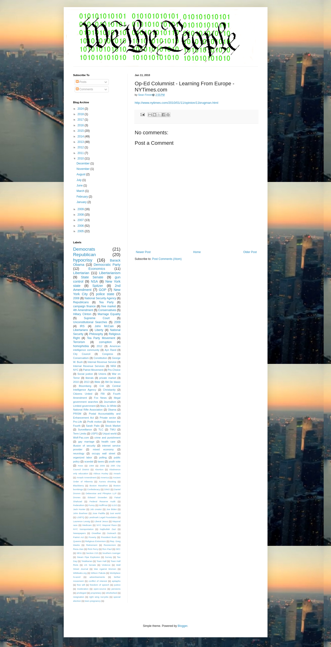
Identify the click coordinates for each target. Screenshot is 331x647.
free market (108, 306)
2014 (81, 136)
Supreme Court (97, 318)
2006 (81, 225)
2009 (81, 209)
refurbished (111, 593)
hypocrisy (82, 260)
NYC (76, 369)
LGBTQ (80, 517)
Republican (84, 254)
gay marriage (86, 441)
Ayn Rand (110, 349)
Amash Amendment (86, 477)
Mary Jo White (108, 405)
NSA (94, 281)
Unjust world (110, 433)
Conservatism (81, 358)
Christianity (109, 389)
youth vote (114, 461)
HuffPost (103, 505)
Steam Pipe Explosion (88, 557)
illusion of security (84, 445)
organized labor (82, 457)
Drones (77, 497)
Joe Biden (111, 509)
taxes (101, 461)
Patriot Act (78, 537)
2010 (81, 158)
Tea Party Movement (101, 338)
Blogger (182, 626)
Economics (96, 269)
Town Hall (101, 561)
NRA (113, 366)
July (79, 180)
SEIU (79, 553)
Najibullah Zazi (108, 529)
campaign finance (84, 306)
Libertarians (80, 330)
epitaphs (116, 581)
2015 (81, 130)
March (81, 191)
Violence (106, 565)
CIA (102, 386)
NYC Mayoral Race (106, 525)
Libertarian (81, 273)
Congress (107, 354)
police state (105, 294)
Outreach (111, 533)
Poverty (92, 537)
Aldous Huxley (100, 473)
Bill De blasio (112, 381)
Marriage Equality (109, 314)
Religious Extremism (95, 541)
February (83, 196)
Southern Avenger (111, 553)
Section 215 (92, 553)
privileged (81, 593)
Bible (97, 381)
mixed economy (103, 449)
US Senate (90, 565)
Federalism (78, 505)
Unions (102, 373)
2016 (81, 125)
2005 (81, 231)
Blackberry (78, 485)
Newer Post (143, 252)
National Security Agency (100, 298)
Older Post (250, 252)
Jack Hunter (79, 509)
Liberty (99, 330)
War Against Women (105, 569)
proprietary (96, 593)
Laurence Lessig (81, 521)
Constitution (100, 358)
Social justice (85, 373)
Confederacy (93, 489)
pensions (115, 589)
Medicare (86, 525)
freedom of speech (99, 585)
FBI (103, 393)
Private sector (108, 417)
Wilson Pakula (98, 573)
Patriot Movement (93, 369)
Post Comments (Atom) (167, 259)
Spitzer (97, 286)
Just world (115, 513)
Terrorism (79, 342)
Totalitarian (86, 561)
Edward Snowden (97, 497)
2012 (81, 147)
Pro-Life (77, 421)
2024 (81, 108)
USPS (94, 433)
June (80, 185)
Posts (81, 82)
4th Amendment (83, 310)
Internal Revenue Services (89, 366)
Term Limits (79, 433)
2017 (81, 119)
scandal (88, 461)
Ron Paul (107, 549)
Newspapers (79, 533)
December (84, 163)
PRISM (77, 413)
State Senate (92, 277)
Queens (77, 541)
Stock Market (113, 425)
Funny (91, 505)
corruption (105, 342)
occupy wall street (103, 453)
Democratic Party (107, 265)
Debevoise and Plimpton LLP (101, 493)
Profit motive (94, 421)
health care (108, 441)
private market (107, 377)
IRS (82, 326)
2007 (81, 220)
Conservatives (107, 310)
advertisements (97, 577)
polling (103, 457)
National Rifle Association (88, 409)
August (81, 174)
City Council (82, 354)
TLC (100, 429)
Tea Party (106, 302)
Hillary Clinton (82, 314)
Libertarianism (109, 273)
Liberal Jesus (101, 521)
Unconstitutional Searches (90, 322)
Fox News (100, 397)
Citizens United (82, 393)
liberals (90, 377)
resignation (78, 597)
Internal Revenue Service (102, 362)
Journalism (110, 401)
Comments (84, 89)
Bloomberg (85, 386)
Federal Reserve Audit (102, 501)
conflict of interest (98, 581)
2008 (81, 214)
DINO (107, 489)
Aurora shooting (107, 481)
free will (81, 585)
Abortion (99, 469)
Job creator (96, 509)
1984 (91, 465)
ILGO (114, 505)
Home (197, 252)
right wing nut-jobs (99, 597)
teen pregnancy (93, 601)
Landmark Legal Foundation (103, 517)
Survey (108, 557)
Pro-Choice (114, 369)
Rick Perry (93, 549)
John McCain (104, 326)
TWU (113, 429)
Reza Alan (78, 549)
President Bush (109, 537)
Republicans (81, 302)
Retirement (91, 545)
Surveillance (85, 429)
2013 (81, 142)
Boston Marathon (99, 485)
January (82, 202)
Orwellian (96, 533)
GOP (102, 290)
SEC (118, 549)
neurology (78, 453)
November (84, 169)
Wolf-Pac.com (81, 437)
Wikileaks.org (80, 573)
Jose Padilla (98, 513)
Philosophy (96, 334)
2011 (81, 153)
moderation (82, 589)
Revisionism (110, 545)
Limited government (84, 405)
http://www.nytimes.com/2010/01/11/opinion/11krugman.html (176, 102)
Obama (112, 409)
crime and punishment (107, 437)
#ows (80, 465)
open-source (100, 589)
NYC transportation (83, 529)
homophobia (81, 346)
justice (117, 585)
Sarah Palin (93, 425)
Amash (117, 473)
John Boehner (80, 513)
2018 (81, 114)
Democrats (84, 249)
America (104, 477)
